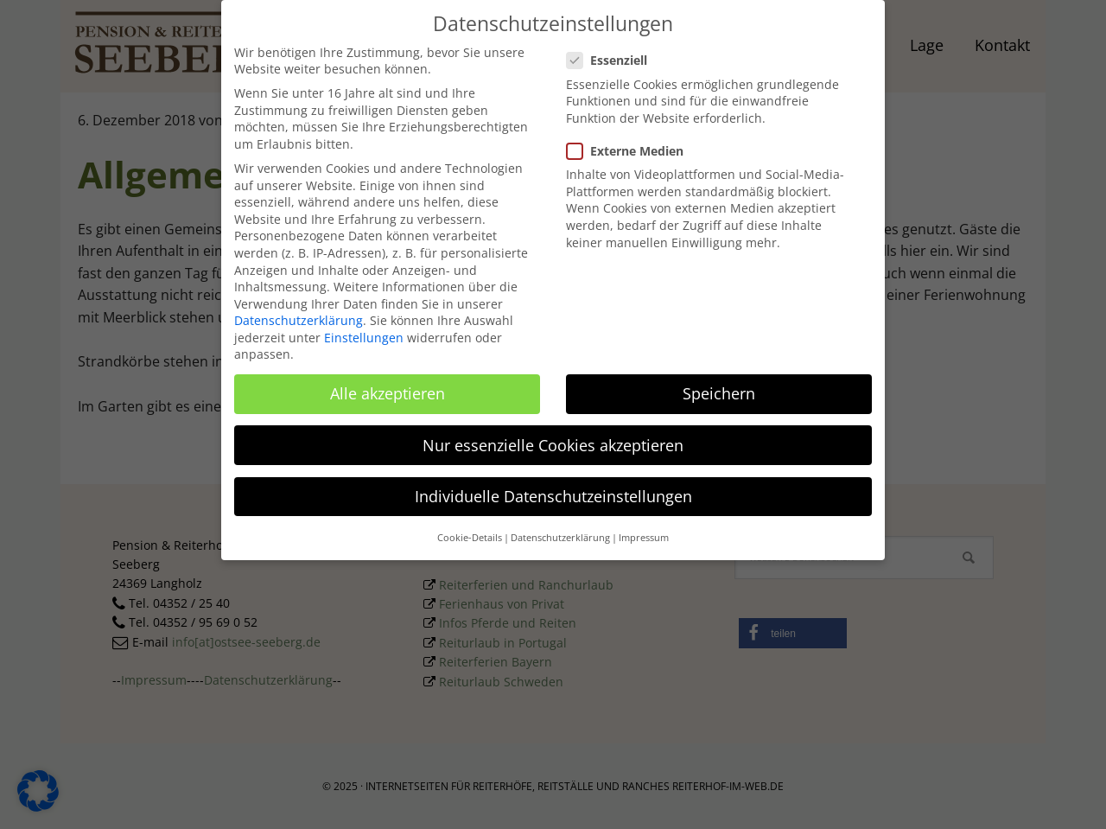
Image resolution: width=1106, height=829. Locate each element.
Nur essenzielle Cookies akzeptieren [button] (553, 437)
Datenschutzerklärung (298, 313)
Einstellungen (364, 330)
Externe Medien (630, 143)
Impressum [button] (644, 531)
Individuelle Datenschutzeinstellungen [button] (553, 488)
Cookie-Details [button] (469, 531)
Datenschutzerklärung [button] (560, 531)
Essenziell (612, 53)
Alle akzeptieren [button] (387, 386)
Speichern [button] (719, 386)
